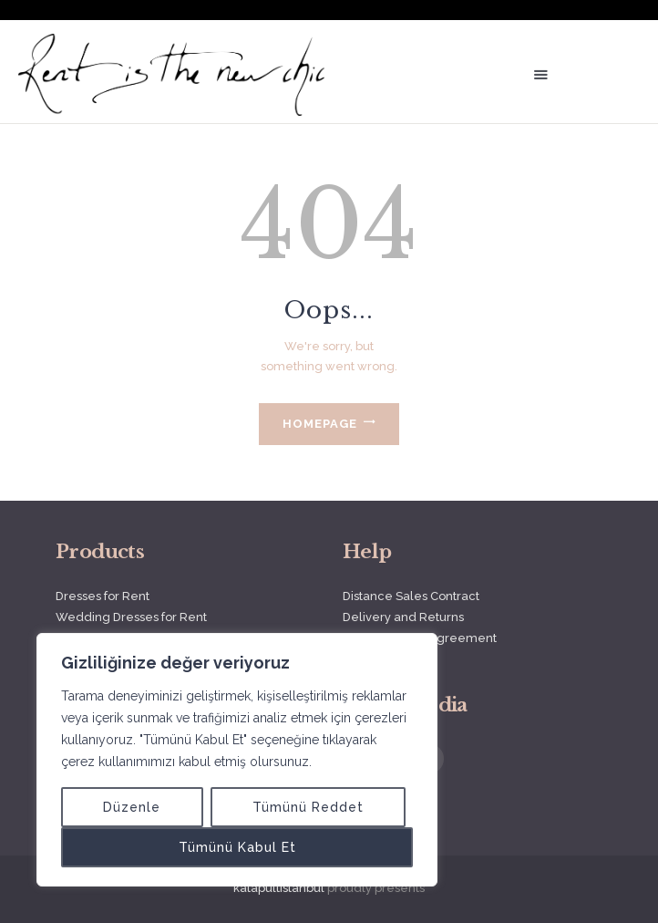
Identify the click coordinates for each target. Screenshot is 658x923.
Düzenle (131, 807)
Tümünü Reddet (308, 807)
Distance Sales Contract (411, 596)
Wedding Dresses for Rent (131, 617)
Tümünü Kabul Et (237, 847)
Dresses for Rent (102, 596)
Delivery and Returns (403, 617)
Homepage (320, 423)
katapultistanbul (278, 888)
